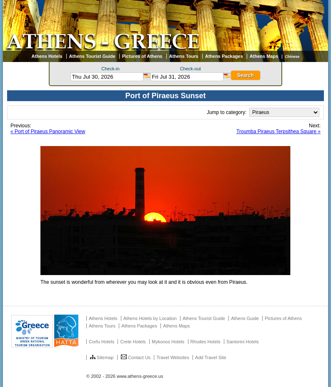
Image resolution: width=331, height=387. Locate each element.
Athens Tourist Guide (92, 56)
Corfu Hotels (101, 341)
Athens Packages (224, 56)
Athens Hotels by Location (150, 318)
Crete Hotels (132, 341)
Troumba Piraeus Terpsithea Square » (278, 131)
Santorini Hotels (242, 341)
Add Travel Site (210, 357)
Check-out (190, 68)
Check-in (110, 68)
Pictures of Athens (142, 56)
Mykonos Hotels (168, 341)
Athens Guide (245, 318)
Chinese (292, 57)
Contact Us (135, 357)
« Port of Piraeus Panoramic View (47, 131)
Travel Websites (172, 357)
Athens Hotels (47, 56)
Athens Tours (183, 56)
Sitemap (101, 357)
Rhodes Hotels (206, 341)
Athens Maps (264, 56)
